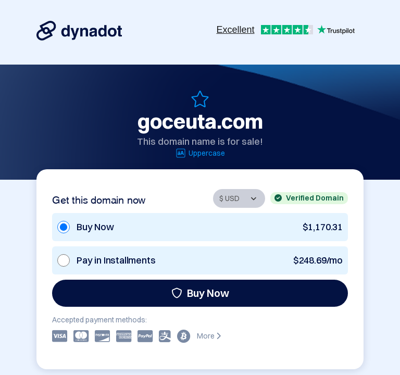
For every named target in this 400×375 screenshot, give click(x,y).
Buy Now (200, 292)
